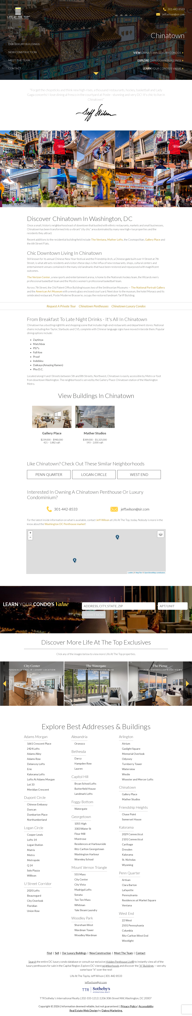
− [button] (30, 537)
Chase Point (129, 814)
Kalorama (126, 827)
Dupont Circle (35, 797)
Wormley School (83, 859)
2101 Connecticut (132, 839)
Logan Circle (94, 474)
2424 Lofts (33, 748)
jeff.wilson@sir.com (173, 14)
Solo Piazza (33, 870)
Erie (29, 769)
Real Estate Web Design (83, 1010)
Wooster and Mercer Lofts (137, 779)
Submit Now (94, 615)
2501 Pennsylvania (133, 925)
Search (32, 961)
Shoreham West (83, 925)
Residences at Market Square (139, 900)
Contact (14, 68)
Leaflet (130, 573)
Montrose (80, 838)
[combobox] (118, 605)
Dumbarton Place (37, 814)
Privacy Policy (129, 1006)
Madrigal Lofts (83, 889)
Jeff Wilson (102, 520)
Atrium (126, 743)
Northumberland (37, 819)
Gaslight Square (131, 748)
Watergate (80, 808)
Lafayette (128, 890)
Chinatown (127, 787)
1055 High (80, 823)
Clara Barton (129, 885)
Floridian (32, 905)
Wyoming (127, 865)
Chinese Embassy (37, 804)
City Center (81, 879)
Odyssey (127, 758)
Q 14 (30, 865)
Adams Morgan (36, 736)
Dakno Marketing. (112, 1010)
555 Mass (80, 874)
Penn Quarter (48, 474)
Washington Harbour (86, 854)
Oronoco (79, 743)
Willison (31, 875)
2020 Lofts (33, 890)
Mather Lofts (115, 239)
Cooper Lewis (35, 834)
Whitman (79, 905)
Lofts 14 (32, 839)
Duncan (31, 809)
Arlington (126, 736)
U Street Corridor (38, 883)
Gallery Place (152, 239)
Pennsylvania (129, 895)
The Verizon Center (38, 277)
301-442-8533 (176, 9)
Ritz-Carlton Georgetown (89, 849)
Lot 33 (30, 784)
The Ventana (98, 239)
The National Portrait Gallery (148, 287)
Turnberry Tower (132, 764)
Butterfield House (85, 788)
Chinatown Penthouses (93, 306)
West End (139, 474)
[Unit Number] (173, 606)
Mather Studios (131, 799)
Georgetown (81, 816)
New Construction (22, 52)
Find (11, 28)
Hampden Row (83, 763)
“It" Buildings (146, 965)
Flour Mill (79, 833)
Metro (31, 855)
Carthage (127, 844)
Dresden (127, 849)
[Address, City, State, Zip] (118, 606)
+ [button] (30, 533)
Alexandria (79, 736)
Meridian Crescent (38, 789)
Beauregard (34, 895)
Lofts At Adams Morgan (41, 779)
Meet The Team (19, 60)
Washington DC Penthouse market (65, 524)
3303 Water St (82, 828)
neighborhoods (110, 965)
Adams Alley (34, 753)
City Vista (80, 884)
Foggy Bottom (82, 802)
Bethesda (78, 751)
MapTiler (139, 573)
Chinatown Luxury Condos (128, 306)
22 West (127, 920)
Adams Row (33, 758)
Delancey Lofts (36, 764)
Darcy (78, 758)
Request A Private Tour (61, 306)
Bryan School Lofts (85, 783)
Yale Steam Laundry (85, 910)
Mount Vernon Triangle (89, 867)
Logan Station (35, 844)
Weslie (126, 774)
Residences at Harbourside (90, 844)
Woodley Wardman (85, 935)
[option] (51, 425)
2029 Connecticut (132, 834)
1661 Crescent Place (39, 743)
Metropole (33, 860)
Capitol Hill (79, 776)
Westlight (128, 940)
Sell (11, 36)
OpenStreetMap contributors (154, 573)
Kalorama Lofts (36, 774)
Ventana (127, 905)
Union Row (33, 910)
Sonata (78, 894)
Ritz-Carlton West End (135, 935)
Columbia (127, 930)
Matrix (31, 850)
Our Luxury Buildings (24, 44)
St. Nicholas (129, 859)
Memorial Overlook (133, 753)
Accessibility (146, 1006)
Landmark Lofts (83, 793)
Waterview (128, 769)
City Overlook (35, 900)
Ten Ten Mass (82, 899)
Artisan (126, 879)
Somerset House (131, 819)
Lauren (78, 768)
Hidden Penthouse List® (120, 961)
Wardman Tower (84, 930)
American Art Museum (49, 291)
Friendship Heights (133, 807)
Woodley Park (82, 918)
